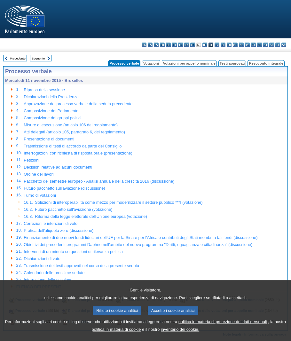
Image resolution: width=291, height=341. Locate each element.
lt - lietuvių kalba (223, 45)
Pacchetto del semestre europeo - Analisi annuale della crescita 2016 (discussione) (99, 181)
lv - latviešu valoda (217, 45)
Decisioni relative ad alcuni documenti (58, 167)
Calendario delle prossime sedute (54, 272)
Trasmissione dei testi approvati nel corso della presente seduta (81, 265)
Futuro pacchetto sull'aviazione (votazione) (73, 209)
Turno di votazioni (40, 195)
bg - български (144, 45)
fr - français (192, 45)
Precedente (18, 58)
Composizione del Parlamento (51, 110)
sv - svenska (283, 45)
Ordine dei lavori (38, 174)
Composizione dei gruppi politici (52, 117)
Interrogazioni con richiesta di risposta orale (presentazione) (78, 153)
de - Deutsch (168, 45)
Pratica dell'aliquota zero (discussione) (58, 230)
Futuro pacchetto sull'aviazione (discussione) (64, 188)
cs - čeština (156, 45)
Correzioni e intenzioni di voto (50, 223)
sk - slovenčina (265, 45)
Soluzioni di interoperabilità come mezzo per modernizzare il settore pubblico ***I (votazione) (118, 202)
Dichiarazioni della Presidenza (51, 96)
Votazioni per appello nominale (189, 63)
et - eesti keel (174, 45)
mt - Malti (235, 45)
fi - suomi (277, 45)
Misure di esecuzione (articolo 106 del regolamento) (71, 125)
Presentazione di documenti (49, 139)
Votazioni (151, 63)
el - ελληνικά (180, 45)
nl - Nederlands (241, 45)
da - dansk (162, 45)
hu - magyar (229, 45)
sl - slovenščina (271, 45)
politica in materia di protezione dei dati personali (222, 329)
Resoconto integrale (266, 63)
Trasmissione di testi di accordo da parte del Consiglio (73, 146)
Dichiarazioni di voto (42, 258)
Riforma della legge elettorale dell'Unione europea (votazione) (91, 216)
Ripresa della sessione (44, 89)
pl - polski (247, 45)
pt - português (253, 45)
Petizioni (31, 160)
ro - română (259, 45)
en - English (186, 45)
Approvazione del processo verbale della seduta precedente (78, 103)
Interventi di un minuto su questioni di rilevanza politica (73, 251)
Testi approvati (232, 63)
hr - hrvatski (204, 45)
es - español (150, 45)
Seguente (38, 58)
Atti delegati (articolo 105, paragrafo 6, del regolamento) (74, 132)
